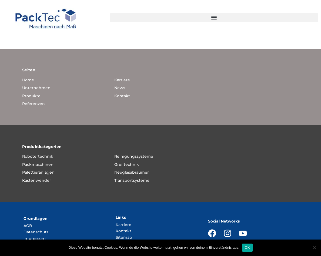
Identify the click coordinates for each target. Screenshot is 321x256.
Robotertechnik (37, 156)
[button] (214, 17)
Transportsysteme (131, 180)
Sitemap (124, 237)
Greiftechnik (126, 164)
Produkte (31, 95)
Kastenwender (36, 180)
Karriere (122, 80)
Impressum (35, 238)
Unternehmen (36, 87)
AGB (28, 225)
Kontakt (122, 95)
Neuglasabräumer (131, 172)
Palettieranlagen (38, 172)
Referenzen (33, 103)
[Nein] (314, 247)
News (119, 87)
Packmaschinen (38, 164)
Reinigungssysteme (133, 156)
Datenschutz (36, 232)
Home (28, 80)
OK (247, 247)
